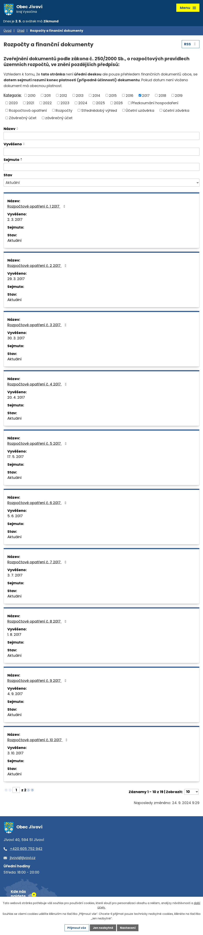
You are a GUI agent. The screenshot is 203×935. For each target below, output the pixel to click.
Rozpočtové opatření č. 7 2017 (37, 562)
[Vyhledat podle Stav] (101, 183)
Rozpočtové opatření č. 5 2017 (37, 444)
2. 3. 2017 (15, 220)
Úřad (20, 31)
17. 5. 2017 (15, 457)
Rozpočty (64, 111)
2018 (162, 96)
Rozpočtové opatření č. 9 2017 (37, 681)
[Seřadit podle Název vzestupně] (17, 128)
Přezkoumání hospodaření (154, 103)
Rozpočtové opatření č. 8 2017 (37, 621)
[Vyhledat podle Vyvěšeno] (101, 152)
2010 (31, 96)
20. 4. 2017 (16, 397)
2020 (13, 103)
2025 (100, 103)
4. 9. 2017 (15, 694)
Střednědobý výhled (99, 111)
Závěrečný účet (22, 118)
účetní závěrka (176, 111)
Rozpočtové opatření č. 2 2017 (37, 266)
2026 (118, 103)
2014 (96, 96)
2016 (129, 96)
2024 (82, 103)
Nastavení (128, 928)
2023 (65, 103)
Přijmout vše (76, 928)
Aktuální (14, 241)
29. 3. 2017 (16, 279)
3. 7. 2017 (15, 575)
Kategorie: (13, 95)
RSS (190, 44)
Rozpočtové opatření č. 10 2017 (38, 740)
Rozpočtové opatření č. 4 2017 (37, 384)
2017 (146, 96)
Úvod (7, 31)
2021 (30, 103)
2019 (178, 96)
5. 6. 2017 (15, 516)
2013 (79, 96)
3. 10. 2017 (15, 753)
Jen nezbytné (103, 928)
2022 (47, 103)
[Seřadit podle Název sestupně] (17, 130)
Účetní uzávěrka (140, 111)
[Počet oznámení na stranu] (191, 792)
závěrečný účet (59, 118)
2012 (63, 96)
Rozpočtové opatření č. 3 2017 (37, 325)
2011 (47, 96)
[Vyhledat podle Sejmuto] (101, 168)
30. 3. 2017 (16, 338)
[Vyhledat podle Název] (101, 137)
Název (9, 129)
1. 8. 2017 (14, 635)
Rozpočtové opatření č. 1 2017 (37, 206)
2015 (113, 96)
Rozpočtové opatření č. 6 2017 (37, 503)
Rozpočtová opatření (28, 111)
